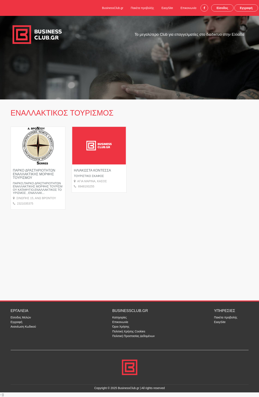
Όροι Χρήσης (120, 326)
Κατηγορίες (119, 317)
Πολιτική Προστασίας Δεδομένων (133, 336)
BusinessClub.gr (112, 8)
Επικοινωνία (188, 8)
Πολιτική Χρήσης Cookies (128, 331)
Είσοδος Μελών (21, 317)
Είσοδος (222, 8)
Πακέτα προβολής (142, 8)
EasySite (167, 8)
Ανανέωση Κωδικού (23, 326)
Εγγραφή (246, 8)
